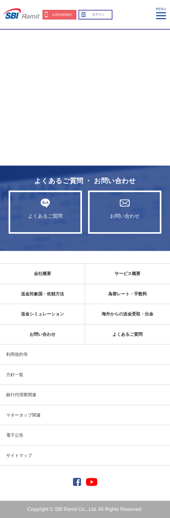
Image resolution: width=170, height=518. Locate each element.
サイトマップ (19, 455)
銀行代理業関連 (21, 394)
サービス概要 (127, 273)
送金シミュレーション (42, 313)
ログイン (98, 14)
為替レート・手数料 (127, 293)
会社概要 (42, 273)
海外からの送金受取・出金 (127, 313)
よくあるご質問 (45, 208)
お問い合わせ (125, 208)
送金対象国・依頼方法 (42, 293)
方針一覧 (14, 374)
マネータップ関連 (23, 415)
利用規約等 (17, 354)
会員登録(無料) (62, 14)
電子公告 (14, 435)
